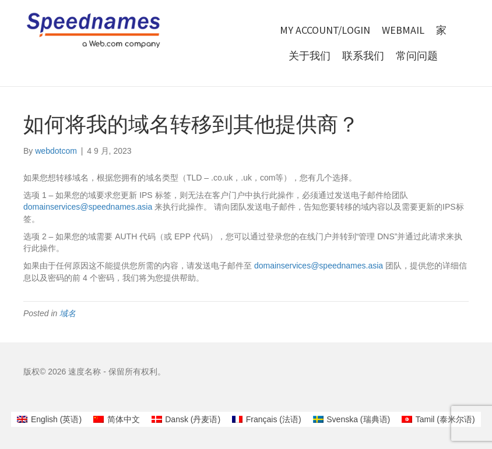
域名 (67, 313)
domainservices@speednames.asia (87, 206)
